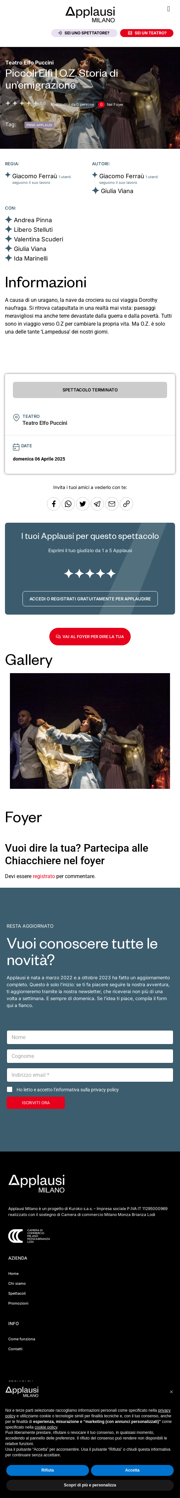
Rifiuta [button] (47, 1470)
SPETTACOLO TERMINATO (90, 389)
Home (13, 1273)
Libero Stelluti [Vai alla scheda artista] (33, 229)
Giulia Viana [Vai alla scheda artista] (117, 190)
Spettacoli (17, 1293)
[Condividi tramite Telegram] (98, 509)
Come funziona (21, 1339)
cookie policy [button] (46, 1427)
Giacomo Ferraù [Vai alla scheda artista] (34, 176)
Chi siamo (17, 1283)
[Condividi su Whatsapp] (69, 509)
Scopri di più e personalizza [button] (90, 1485)
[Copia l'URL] (112, 509)
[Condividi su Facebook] (53, 509)
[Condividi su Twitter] (83, 509)
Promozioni (18, 1303)
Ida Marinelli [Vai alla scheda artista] (31, 258)
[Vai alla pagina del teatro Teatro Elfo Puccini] (29, 62)
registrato (44, 876)
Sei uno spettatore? (84, 32)
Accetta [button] (132, 1470)
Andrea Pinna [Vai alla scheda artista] (33, 220)
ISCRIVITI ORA (36, 1102)
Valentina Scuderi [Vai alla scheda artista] (38, 239)
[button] (168, 8)
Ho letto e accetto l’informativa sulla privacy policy (68, 1089)
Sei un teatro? (147, 32)
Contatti (15, 1349)
